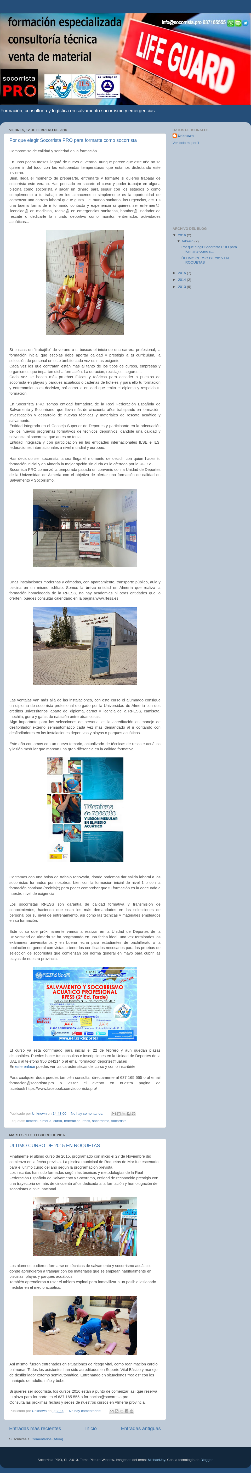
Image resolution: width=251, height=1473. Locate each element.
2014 (182, 280)
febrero (188, 241)
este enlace (25, 1066)
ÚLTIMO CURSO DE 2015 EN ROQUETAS (54, 1145)
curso (57, 1121)
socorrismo (100, 1121)
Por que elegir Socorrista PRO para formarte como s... (209, 249)
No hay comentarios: (87, 1113)
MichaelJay (156, 1460)
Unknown (186, 136)
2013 (182, 287)
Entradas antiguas (141, 1428)
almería (46, 1121)
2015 (182, 273)
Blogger (207, 1460)
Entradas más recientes (35, 1428)
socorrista (119, 1121)
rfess (86, 1121)
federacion (72, 1121)
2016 (182, 235)
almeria (32, 1121)
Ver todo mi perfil (186, 143)
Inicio (91, 1428)
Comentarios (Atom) (47, 1439)
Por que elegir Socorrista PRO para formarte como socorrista (73, 140)
